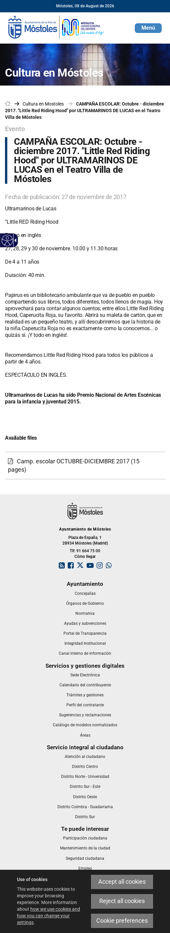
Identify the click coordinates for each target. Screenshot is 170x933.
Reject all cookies (122, 901)
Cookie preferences (122, 920)
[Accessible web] (7, 240)
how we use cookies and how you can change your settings (48, 915)
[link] (56, 26)
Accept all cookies (122, 881)
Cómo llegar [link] (85, 556)
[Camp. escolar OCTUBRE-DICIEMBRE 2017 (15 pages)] (85, 465)
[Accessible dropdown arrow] (14, 240)
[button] (148, 28)
